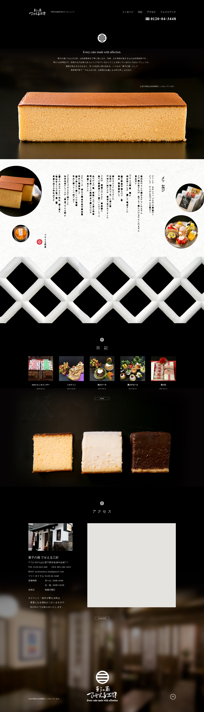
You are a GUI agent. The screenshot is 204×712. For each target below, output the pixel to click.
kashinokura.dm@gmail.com (49, 572)
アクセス (151, 12)
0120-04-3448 (52, 576)
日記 (140, 12)
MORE (102, 398)
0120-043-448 (40, 567)
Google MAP (102, 618)
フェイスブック (168, 12)
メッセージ (127, 12)
